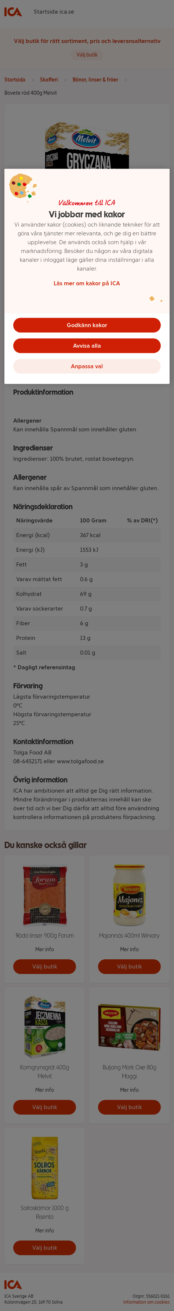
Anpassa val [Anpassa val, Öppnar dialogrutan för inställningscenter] (87, 365)
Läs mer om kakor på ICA (87, 282)
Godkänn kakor (87, 324)
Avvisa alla (87, 345)
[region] (87, 276)
